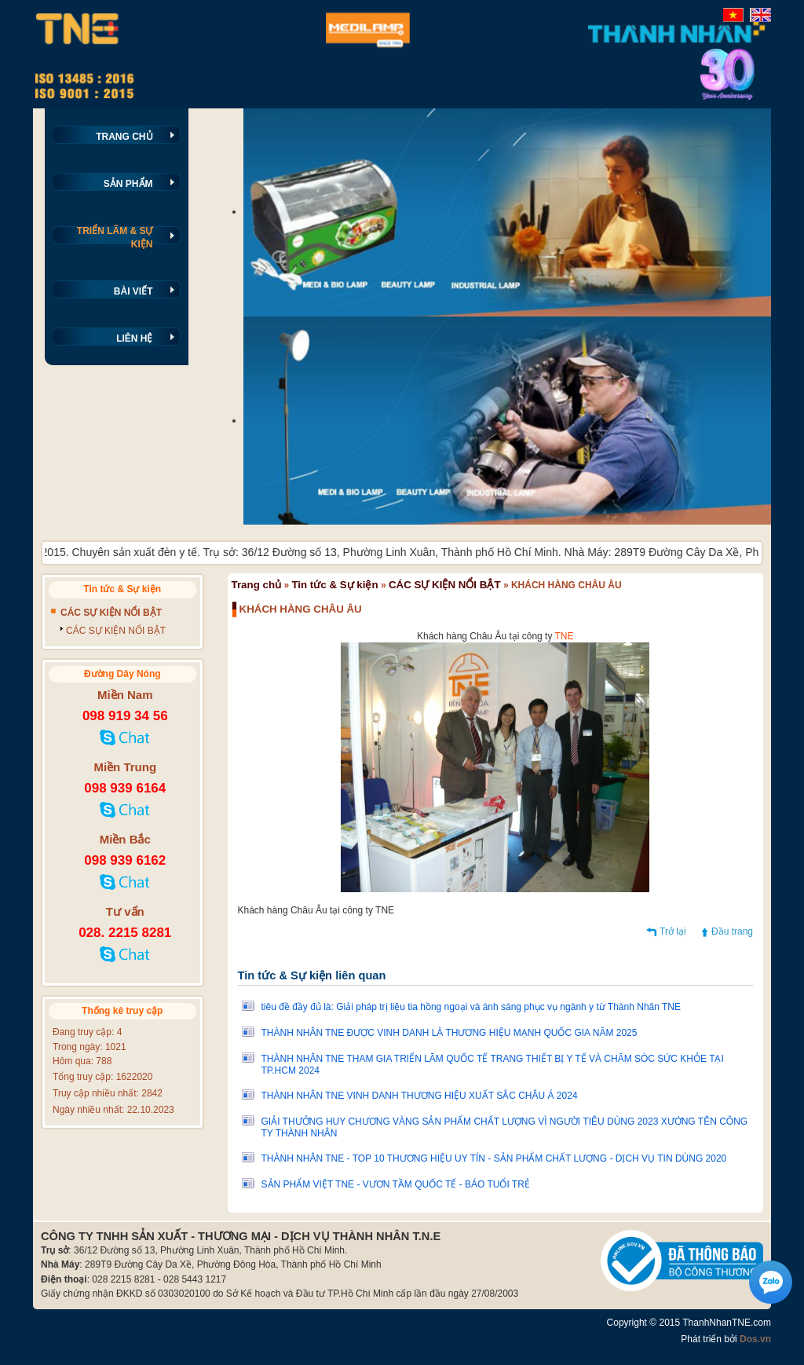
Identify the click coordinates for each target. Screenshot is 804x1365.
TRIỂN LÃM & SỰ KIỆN (115, 237)
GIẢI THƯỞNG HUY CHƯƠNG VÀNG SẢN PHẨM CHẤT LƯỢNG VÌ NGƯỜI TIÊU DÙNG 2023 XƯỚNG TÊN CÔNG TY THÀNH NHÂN (504, 1127)
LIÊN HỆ (134, 338)
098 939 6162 (125, 860)
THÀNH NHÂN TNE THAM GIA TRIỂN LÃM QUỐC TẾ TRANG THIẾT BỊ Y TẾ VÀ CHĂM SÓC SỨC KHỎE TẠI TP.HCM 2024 (492, 1064)
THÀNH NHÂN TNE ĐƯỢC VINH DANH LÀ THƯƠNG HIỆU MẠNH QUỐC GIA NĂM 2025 (449, 1032)
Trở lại (673, 931)
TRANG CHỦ (124, 136)
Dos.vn (755, 1339)
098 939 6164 (125, 788)
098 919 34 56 (125, 715)
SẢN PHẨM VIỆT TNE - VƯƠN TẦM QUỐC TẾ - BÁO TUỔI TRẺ (395, 1184)
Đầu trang (732, 931)
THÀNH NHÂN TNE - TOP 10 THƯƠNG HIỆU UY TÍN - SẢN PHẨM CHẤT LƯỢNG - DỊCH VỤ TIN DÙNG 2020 (494, 1158)
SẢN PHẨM (128, 183)
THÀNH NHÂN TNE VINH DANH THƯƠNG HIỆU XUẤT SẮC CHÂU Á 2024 (419, 1095)
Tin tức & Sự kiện (334, 585)
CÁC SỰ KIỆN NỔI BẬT (445, 585)
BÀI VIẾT (133, 291)
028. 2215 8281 (125, 932)
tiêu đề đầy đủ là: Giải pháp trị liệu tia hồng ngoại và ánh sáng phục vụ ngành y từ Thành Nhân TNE (471, 1006)
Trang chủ (257, 585)
